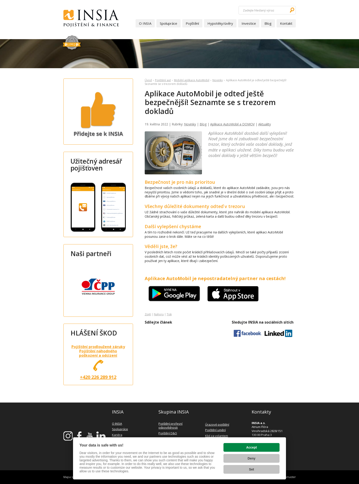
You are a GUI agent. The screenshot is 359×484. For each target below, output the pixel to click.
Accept (251, 447)
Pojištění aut (163, 80)
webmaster (288, 477)
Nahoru (159, 314)
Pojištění (192, 23)
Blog (268, 23)
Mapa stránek (72, 477)
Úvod (148, 80)
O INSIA (145, 23)
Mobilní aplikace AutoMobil (191, 80)
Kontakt (286, 23)
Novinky (217, 80)
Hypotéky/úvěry (220, 23)
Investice (249, 23)
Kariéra (117, 435)
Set (251, 469)
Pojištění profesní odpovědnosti (170, 426)
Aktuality (264, 124)
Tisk (169, 314)
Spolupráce (168, 23)
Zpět (148, 314)
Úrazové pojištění (217, 424)
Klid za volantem (216, 436)
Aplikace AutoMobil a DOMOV (232, 124)
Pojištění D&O (167, 433)
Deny (251, 458)
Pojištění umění (215, 430)
